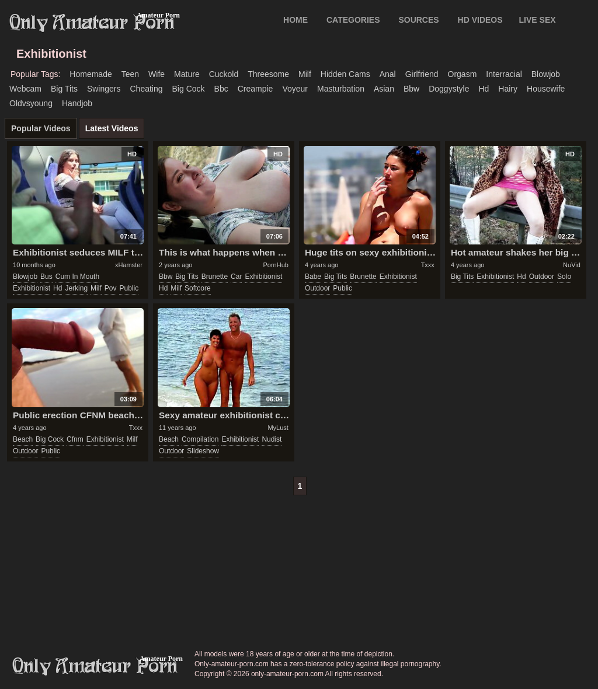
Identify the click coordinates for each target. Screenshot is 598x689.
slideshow (203, 451)
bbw (411, 88)
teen (130, 74)
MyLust (277, 427)
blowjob (545, 74)
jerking (76, 288)
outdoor (317, 288)
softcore (198, 288)
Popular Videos (41, 128)
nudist (271, 439)
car (236, 276)
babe (313, 276)
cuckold (224, 74)
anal (388, 74)
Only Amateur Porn (92, 22)
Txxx (427, 264)
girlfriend (422, 74)
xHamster (128, 264)
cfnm (75, 439)
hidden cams (345, 74)
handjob (77, 103)
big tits (64, 88)
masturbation (340, 88)
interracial (503, 74)
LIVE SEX (537, 20)
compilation (200, 439)
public (128, 288)
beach (23, 439)
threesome (268, 74)
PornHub (275, 264)
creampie (255, 88)
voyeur (295, 88)
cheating (146, 88)
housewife (546, 88)
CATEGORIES (353, 20)
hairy (507, 88)
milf (304, 74)
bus (46, 276)
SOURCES (418, 20)
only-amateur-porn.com (95, 666)
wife (156, 74)
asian (384, 88)
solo (564, 276)
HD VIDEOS (480, 20)
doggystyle (449, 88)
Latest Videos (111, 128)
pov (111, 288)
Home (295, 20)
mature (187, 74)
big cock (188, 88)
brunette (214, 276)
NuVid (571, 264)
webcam (25, 88)
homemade (90, 74)
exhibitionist (31, 288)
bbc (221, 88)
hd (483, 88)
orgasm (462, 74)
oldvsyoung (31, 103)
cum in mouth (77, 276)
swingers (104, 88)
